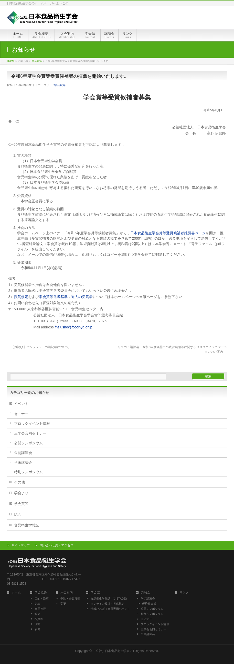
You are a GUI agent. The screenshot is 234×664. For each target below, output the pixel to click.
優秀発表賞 (149, 603)
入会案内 (68, 592)
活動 (37, 624)
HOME (11, 61)
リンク (184, 592)
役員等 (39, 619)
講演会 (145, 592)
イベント (21, 404)
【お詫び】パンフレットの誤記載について (38, 347)
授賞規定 (21, 297)
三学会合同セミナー (30, 433)
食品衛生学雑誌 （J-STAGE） (110, 598)
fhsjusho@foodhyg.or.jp (73, 327)
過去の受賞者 (82, 297)
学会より (21, 493)
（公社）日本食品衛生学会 (111, 651)
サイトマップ (21, 545)
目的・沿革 (42, 598)
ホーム (18, 592)
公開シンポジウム (28, 443)
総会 (17, 514)
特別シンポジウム (28, 472)
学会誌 (97, 592)
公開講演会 (23, 453)
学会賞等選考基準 (53, 297)
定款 (37, 603)
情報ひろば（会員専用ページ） (110, 608)
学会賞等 (37, 61)
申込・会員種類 (70, 598)
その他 (19, 482)
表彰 (37, 629)
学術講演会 (23, 462)
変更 (63, 603)
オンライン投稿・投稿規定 (107, 603)
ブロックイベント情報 (32, 424)
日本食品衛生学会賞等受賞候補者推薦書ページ (168, 233)
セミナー (21, 414)
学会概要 (42, 592)
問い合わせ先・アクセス (56, 545)
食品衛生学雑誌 (26, 525)
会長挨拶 (40, 608)
